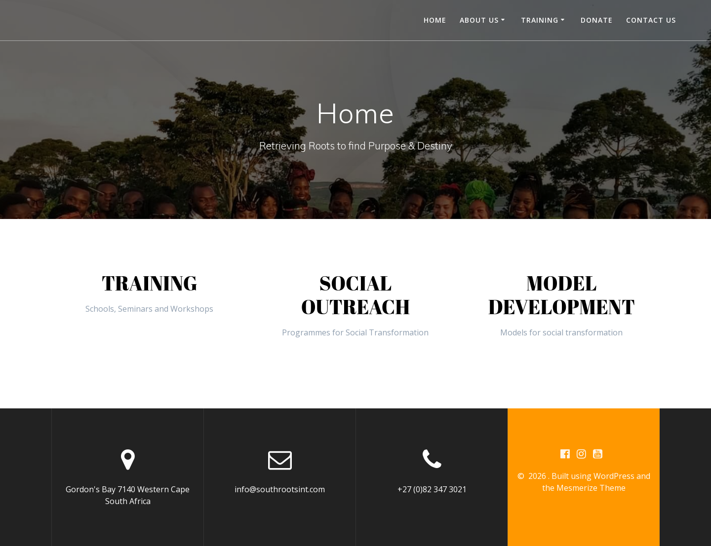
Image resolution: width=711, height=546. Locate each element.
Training (539, 20)
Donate (597, 20)
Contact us (651, 20)
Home (435, 20)
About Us (479, 20)
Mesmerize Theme (591, 487)
